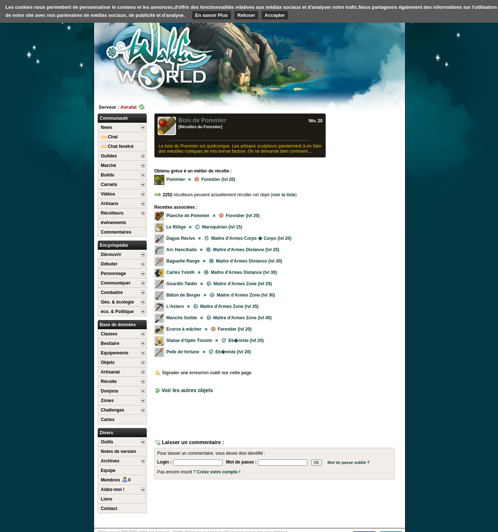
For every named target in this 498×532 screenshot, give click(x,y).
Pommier (175, 179)
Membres (116, 480)
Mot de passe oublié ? (348, 462)
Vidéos (108, 194)
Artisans (110, 203)
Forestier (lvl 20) (214, 179)
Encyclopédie (114, 245)
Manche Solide (181, 317)
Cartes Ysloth (180, 272)
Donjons (110, 391)
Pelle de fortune (182, 351)
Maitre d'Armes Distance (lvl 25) (242, 249)
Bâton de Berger (183, 295)
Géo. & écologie (117, 302)
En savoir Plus (211, 15)
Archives (110, 461)
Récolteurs (112, 213)
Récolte (109, 381)
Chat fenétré (117, 146)
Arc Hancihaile (181, 249)
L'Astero (175, 306)
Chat (109, 136)
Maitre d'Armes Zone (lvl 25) (239, 283)
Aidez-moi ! (113, 489)
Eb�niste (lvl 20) (242, 340)
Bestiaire (110, 343)
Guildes (109, 156)
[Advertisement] (350, 57)
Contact (109, 508)
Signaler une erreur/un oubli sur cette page (203, 372)
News (106, 127)
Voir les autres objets (187, 390)
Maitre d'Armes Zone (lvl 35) (226, 306)
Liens (106, 499)
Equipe (108, 470)
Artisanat (110, 372)
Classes (109, 333)
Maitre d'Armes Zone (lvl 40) (239, 317)
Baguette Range (183, 261)
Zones (107, 400)
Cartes (108, 419)
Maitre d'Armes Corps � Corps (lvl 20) (247, 238)
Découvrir (111, 254)
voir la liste (283, 194)
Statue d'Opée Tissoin (189, 340)
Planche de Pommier (188, 215)
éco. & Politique (117, 311)
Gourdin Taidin (181, 283)
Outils (107, 441)
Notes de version (118, 451)
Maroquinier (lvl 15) (218, 227)
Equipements (114, 353)
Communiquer (116, 283)
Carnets (109, 184)
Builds (108, 175)
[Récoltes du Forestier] (200, 126)
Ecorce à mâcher (184, 329)
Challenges (112, 410)
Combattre (112, 292)
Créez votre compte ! (218, 472)
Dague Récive (180, 238)
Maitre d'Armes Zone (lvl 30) (242, 295)
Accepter (275, 15)
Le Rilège (176, 227)
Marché (108, 165)
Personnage (113, 273)
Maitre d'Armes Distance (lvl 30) (245, 261)
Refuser (246, 15)
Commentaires (116, 232)
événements (113, 222)
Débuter (109, 264)
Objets (108, 362)
